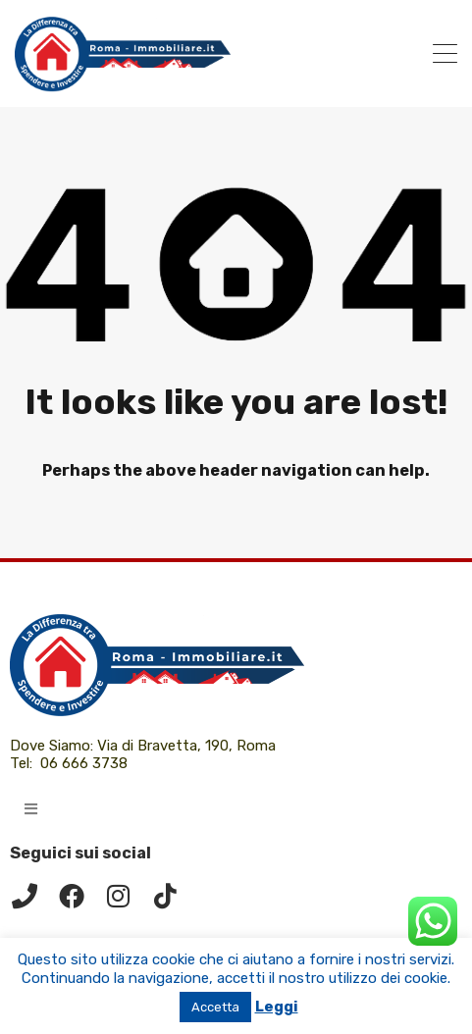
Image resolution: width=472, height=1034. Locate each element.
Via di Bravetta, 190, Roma (188, 745)
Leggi (276, 1006)
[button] (31, 809)
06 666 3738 (84, 763)
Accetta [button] (215, 1007)
